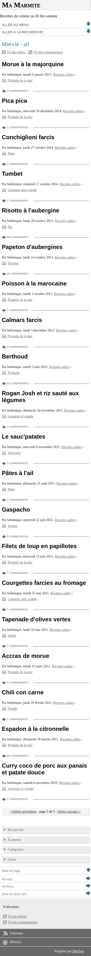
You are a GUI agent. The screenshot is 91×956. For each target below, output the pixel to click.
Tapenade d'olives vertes (36, 619)
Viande (12, 708)
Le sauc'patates (23, 436)
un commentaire (18, 237)
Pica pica (14, 100)
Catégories (16, 849)
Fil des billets (16, 52)
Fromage (14, 373)
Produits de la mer (20, 80)
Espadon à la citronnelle (35, 729)
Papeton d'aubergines (32, 247)
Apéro (12, 635)
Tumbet (12, 173)
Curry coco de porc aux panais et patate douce (44, 769)
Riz (10, 227)
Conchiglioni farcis (28, 137)
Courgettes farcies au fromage (44, 582)
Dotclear (78, 951)
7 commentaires (17, 573)
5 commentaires (17, 609)
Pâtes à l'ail (17, 473)
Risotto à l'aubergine (30, 210)
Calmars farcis (22, 320)
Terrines (13, 263)
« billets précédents (23, 811)
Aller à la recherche (22, 32)
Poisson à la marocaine (34, 283)
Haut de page (11, 871)
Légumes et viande (20, 416)
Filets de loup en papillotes (39, 546)
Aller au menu (15, 25)
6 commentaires (17, 536)
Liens (12, 859)
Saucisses (14, 453)
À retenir (14, 839)
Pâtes (11, 153)
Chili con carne (23, 692)
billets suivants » (69, 811)
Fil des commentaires (48, 52)
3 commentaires (17, 463)
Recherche (16, 829)
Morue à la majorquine (33, 64)
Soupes (13, 526)
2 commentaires (17, 90)
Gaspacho (16, 509)
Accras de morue (25, 656)
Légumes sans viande (22, 190)
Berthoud (15, 356)
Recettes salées (63, 74)
